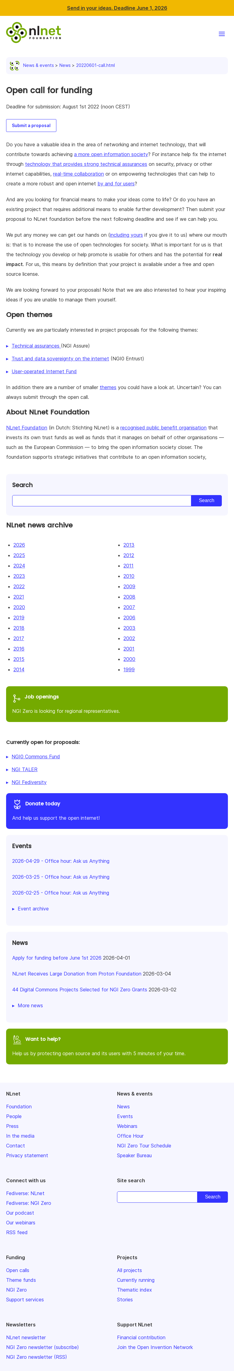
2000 (129, 659)
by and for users (116, 183)
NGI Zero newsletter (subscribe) (42, 1347)
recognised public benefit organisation (163, 428)
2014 (18, 669)
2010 (128, 576)
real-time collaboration (78, 174)
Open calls (17, 1270)
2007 (129, 607)
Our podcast (20, 1213)
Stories (125, 1299)
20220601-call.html (95, 65)
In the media (20, 1136)
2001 (128, 649)
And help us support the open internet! (117, 810)
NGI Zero (16, 1290)
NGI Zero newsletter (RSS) (36, 1357)
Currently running (135, 1280)
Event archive (33, 909)
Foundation (19, 1106)
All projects (129, 1270)
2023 (19, 576)
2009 (129, 586)
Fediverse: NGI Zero (28, 1203)
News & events (33, 65)
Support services (25, 1299)
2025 (19, 555)
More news (30, 1005)
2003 (129, 628)
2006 (129, 617)
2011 (128, 566)
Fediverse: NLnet (25, 1193)
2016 (18, 649)
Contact (15, 1146)
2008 (129, 597)
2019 (18, 617)
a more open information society (111, 154)
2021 (18, 597)
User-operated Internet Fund (44, 371)
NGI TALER (24, 769)
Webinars (127, 1126)
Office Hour (130, 1136)
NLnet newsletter (26, 1337)
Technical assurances (36, 346)
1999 (129, 669)
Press (12, 1126)
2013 (128, 545)
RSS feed (17, 1232)
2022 (19, 586)
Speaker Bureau (134, 1155)
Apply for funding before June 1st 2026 (56, 958)
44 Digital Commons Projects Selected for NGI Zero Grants (79, 989)
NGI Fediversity (29, 782)
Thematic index (134, 1290)
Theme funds (21, 1280)
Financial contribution (141, 1337)
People (14, 1116)
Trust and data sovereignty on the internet (60, 359)
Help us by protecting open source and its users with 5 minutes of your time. (117, 1045)
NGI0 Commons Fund (36, 756)
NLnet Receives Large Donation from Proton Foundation (76, 974)
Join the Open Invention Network (155, 1347)
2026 (19, 545)
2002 (129, 638)
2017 (18, 638)
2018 (18, 628)
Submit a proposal (31, 125)
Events (125, 1116)
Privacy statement (27, 1155)
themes (108, 387)
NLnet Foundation (26, 428)
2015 (18, 659)
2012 (128, 555)
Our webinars (20, 1223)
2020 (19, 607)
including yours (126, 235)
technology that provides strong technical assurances (86, 164)
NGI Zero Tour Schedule (144, 1146)
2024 (19, 566)
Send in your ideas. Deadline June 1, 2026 (117, 8)
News (65, 65)
